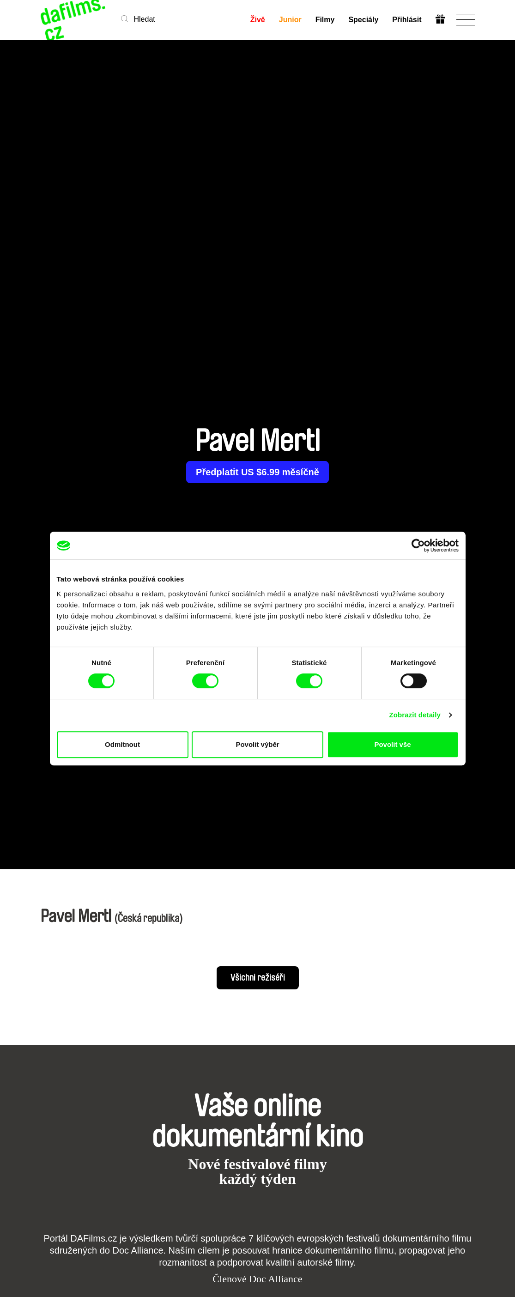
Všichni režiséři (257, 977)
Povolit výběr (257, 744)
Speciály (363, 20)
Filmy (325, 20)
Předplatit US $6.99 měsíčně (257, 472)
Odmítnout (122, 744)
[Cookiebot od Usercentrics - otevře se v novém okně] (418, 545)
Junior (290, 20)
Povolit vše (392, 744)
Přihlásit (406, 20)
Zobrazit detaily (415, 715)
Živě (257, 20)
